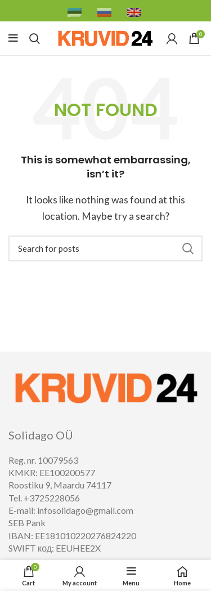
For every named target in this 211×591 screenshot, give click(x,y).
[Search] (105, 248)
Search (187, 248)
